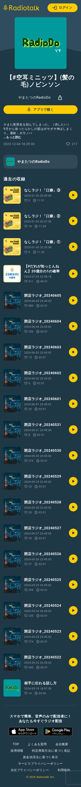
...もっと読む (12, 137)
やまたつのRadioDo (34, 97)
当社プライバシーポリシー (30, 770)
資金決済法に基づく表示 (40, 757)
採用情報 (17, 750)
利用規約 (64, 770)
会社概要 (62, 744)
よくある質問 (37, 744)
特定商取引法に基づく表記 (51, 750)
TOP (16, 744)
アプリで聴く (40, 109)
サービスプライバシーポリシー (40, 763)
